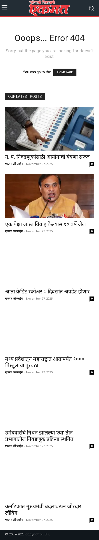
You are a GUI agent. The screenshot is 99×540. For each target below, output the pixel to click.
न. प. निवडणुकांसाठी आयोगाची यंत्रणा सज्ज (47, 157)
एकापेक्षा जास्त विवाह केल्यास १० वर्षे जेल (45, 224)
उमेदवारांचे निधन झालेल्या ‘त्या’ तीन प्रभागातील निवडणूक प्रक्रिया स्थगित (39, 436)
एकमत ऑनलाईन (14, 164)
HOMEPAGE (65, 72)
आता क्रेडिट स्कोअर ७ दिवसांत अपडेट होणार (47, 292)
